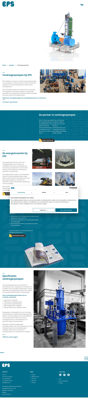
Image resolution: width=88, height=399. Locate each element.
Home (4, 65)
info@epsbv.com (6, 382)
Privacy (61, 383)
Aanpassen (44, 210)
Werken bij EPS (35, 376)
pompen (11, 65)
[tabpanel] (44, 34)
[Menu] (82, 5)
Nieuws (33, 374)
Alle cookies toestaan (66, 210)
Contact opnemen (10, 102)
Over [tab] (66, 192)
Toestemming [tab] (21, 192)
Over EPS (34, 378)
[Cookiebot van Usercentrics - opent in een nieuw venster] (70, 188)
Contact (34, 382)
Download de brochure (12, 56)
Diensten (34, 380)
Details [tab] (44, 192)
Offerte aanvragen (10, 337)
